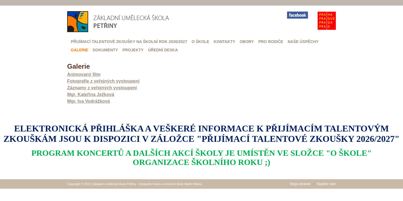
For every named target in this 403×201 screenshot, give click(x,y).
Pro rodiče (270, 41)
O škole (200, 41)
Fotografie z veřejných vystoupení (103, 81)
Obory (247, 41)
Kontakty (224, 41)
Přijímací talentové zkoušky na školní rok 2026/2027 (129, 41)
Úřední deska (163, 50)
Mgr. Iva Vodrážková (88, 101)
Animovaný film (83, 74)
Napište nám (326, 184)
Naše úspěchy (303, 41)
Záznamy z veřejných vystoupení (102, 87)
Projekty (132, 50)
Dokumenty (105, 50)
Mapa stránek (300, 184)
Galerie (79, 50)
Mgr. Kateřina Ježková (90, 94)
